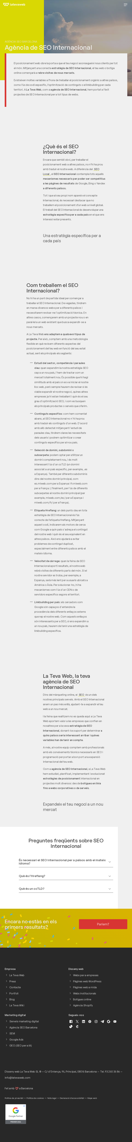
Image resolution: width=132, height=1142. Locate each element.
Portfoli (14, 993)
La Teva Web (16, 975)
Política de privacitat (14, 1098)
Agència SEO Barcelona (21, 41)
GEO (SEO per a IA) (20, 1045)
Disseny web (12, 1071)
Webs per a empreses (86, 975)
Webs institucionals (84, 993)
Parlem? (103, 924)
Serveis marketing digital (24, 1021)
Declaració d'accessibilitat (72, 1098)
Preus (12, 981)
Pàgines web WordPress (87, 981)
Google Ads (16, 1039)
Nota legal (52, 1098)
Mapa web (92, 1098)
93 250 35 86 (112, 1071)
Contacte (15, 987)
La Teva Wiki (16, 1005)
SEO (81, 694)
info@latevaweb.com (17, 1077)
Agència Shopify (83, 1005)
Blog (12, 999)
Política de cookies (35, 1098)
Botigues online (82, 999)
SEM (12, 1033)
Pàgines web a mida (85, 987)
